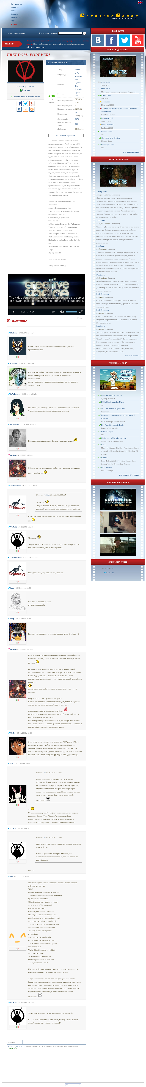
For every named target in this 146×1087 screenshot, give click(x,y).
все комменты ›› (132, 356)
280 (76, 124)
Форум (14, 24)
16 (76, 112)
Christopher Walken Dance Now (113, 438)
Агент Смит (106, 95)
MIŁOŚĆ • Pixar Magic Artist (113, 408)
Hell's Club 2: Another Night (112, 402)
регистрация (19, 33)
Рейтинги (15, 17)
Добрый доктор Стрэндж (111, 395)
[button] (80, 318)
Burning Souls (106, 131)
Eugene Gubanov (104, 195)
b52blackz (110, 573)
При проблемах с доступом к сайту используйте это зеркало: (59, 44)
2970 (77, 119)
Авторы (14, 14)
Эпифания (105, 102)
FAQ (13, 21)
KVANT (100, 313)
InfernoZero (102, 249)
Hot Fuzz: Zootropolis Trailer (112, 425)
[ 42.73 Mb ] (25, 86)
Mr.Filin (100, 297)
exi (45, 772)
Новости (15, 7)
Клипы (14, 11)
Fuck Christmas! (107, 125)
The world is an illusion (110, 138)
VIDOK (47, 495)
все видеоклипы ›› (131, 152)
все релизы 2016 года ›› (129, 475)
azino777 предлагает (15, 1046)
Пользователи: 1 (108, 568)
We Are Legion (107, 431)
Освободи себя (107, 118)
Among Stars (106, 82)
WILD (103, 445)
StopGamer (105, 89)
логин (9, 33)
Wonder (104, 458)
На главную (16, 4)
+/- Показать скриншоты (66, 135)
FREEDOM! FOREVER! (57, 63)
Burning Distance (108, 144)
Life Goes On (106, 467)
